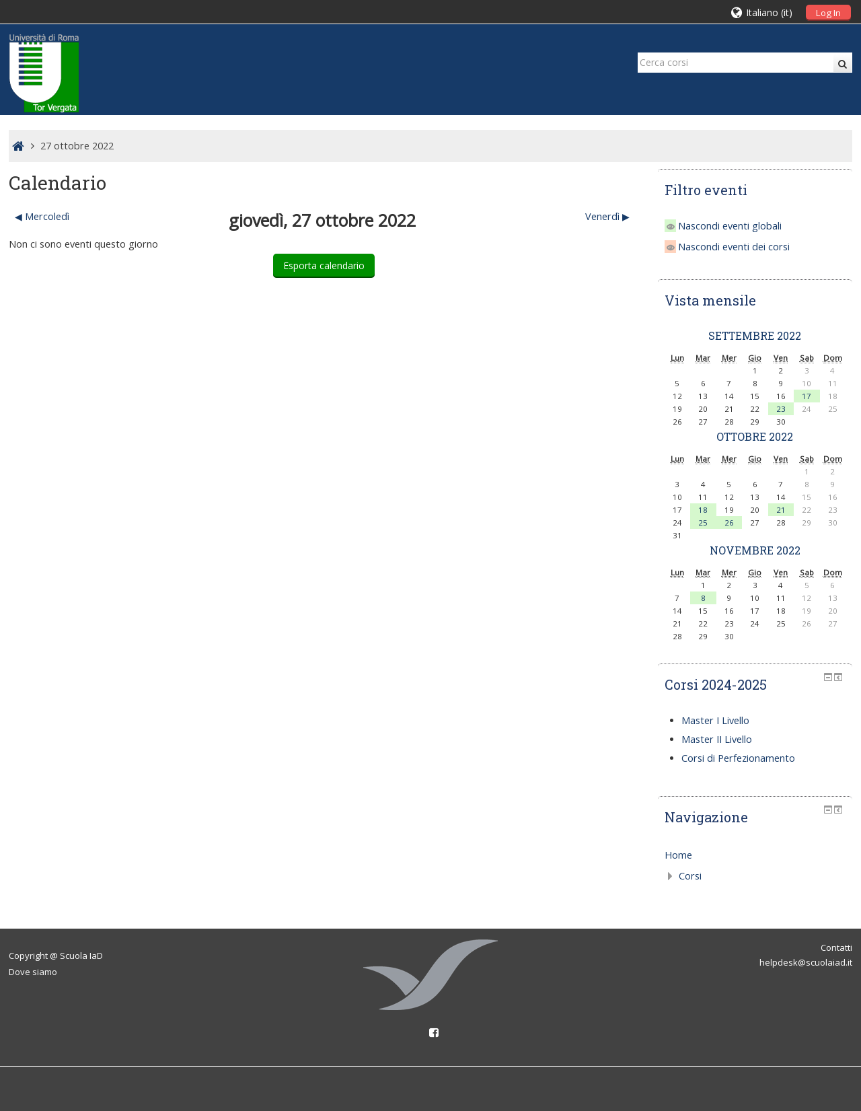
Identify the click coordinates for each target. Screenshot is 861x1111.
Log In (828, 13)
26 (729, 522)
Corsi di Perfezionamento (738, 758)
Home (678, 855)
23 (781, 409)
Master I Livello (715, 720)
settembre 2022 (754, 335)
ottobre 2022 (754, 436)
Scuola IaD (81, 955)
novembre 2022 (755, 550)
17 (806, 396)
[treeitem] (755, 855)
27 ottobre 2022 (77, 145)
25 (703, 522)
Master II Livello (716, 739)
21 (781, 510)
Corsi (690, 875)
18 (703, 510)
